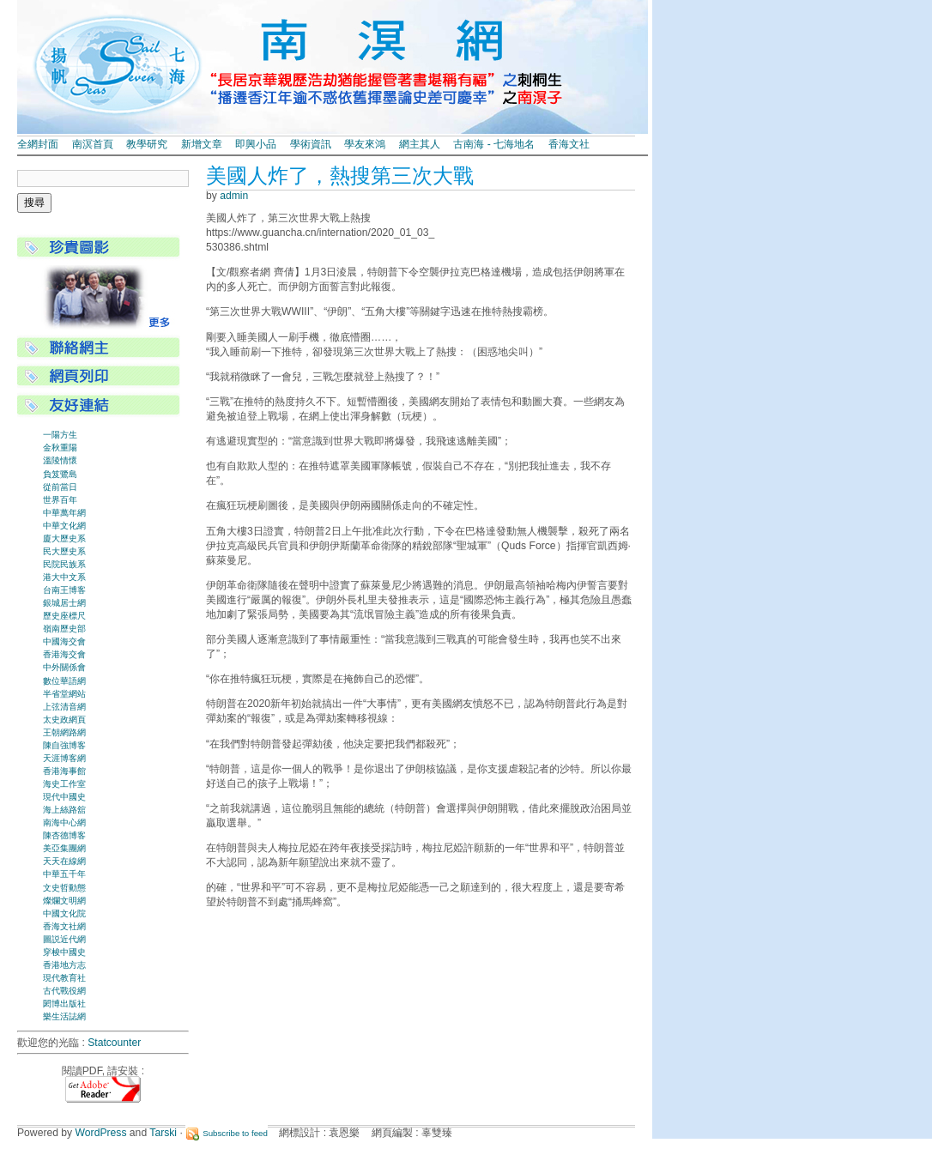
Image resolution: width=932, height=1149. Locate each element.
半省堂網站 (64, 693)
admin (234, 196)
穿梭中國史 (64, 952)
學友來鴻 (364, 144)
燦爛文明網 (64, 900)
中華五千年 (64, 874)
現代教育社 (64, 978)
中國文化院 (64, 913)
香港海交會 (64, 654)
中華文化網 (64, 525)
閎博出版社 (64, 1003)
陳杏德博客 (64, 835)
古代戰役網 (64, 990)
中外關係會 (64, 667)
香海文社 (569, 144)
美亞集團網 (64, 848)
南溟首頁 (92, 144)
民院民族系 (64, 564)
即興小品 (255, 144)
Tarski (163, 1133)
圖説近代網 (64, 939)
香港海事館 (64, 771)
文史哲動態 (64, 887)
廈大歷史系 (64, 538)
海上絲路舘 (64, 809)
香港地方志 (64, 965)
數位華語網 (64, 681)
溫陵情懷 (60, 460)
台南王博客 (64, 590)
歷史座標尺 (64, 615)
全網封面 (37, 144)
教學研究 (146, 144)
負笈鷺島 (60, 474)
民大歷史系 (64, 551)
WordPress (101, 1133)
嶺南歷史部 (64, 628)
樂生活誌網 (64, 1016)
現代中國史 (64, 796)
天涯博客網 (64, 758)
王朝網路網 (64, 732)
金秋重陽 (60, 447)
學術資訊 (310, 144)
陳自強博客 (64, 745)
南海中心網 (64, 822)
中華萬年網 (64, 512)
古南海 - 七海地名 (494, 144)
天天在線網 (64, 861)
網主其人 (419, 144)
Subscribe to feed (235, 1133)
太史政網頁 (64, 719)
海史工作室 (64, 784)
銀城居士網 (64, 603)
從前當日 (60, 487)
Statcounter (114, 1043)
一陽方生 (60, 434)
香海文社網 (64, 926)
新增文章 (201, 144)
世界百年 (60, 500)
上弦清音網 (64, 706)
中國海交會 (64, 641)
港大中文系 (64, 577)
